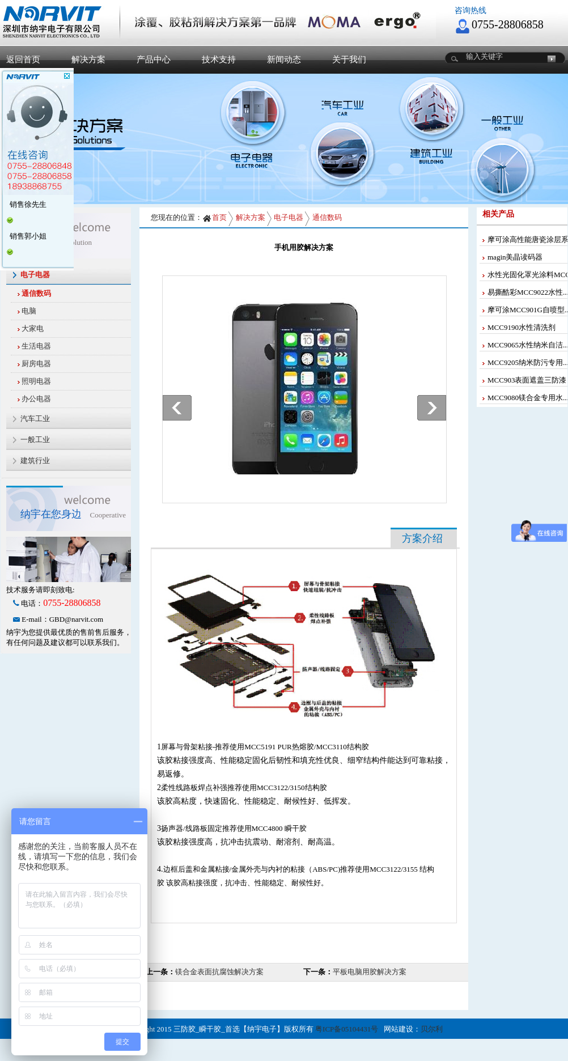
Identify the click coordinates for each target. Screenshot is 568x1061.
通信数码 (36, 293)
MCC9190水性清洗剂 (522, 327)
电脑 (29, 311)
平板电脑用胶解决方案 (369, 971)
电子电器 (288, 217)
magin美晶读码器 (515, 257)
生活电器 (36, 346)
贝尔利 (432, 1029)
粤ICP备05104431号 (346, 1029)
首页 (214, 217)
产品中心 (154, 59)
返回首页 (23, 59)
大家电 (33, 328)
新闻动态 (284, 59)
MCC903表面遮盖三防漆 (527, 380)
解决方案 (88, 59)
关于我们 (349, 59)
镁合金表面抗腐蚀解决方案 (219, 971)
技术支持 (219, 59)
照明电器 (36, 381)
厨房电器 (36, 363)
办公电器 (36, 398)
